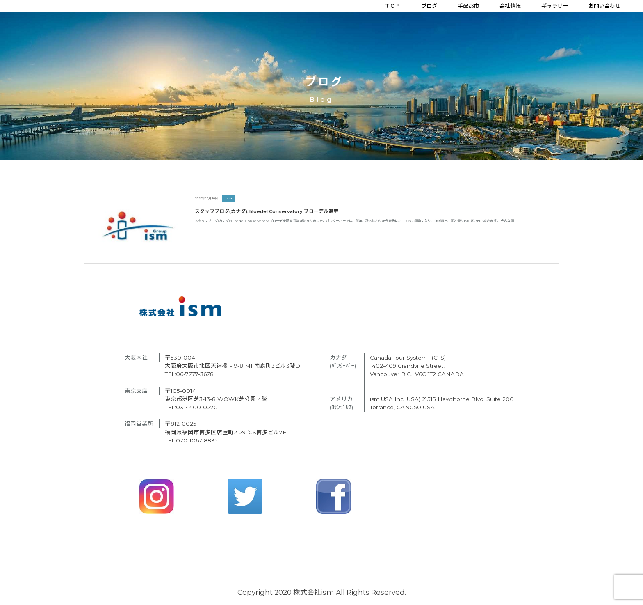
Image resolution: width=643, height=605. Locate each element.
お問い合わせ (604, 5)
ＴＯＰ (393, 5)
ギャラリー (554, 5)
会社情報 (510, 5)
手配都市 (468, 5)
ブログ (429, 5)
